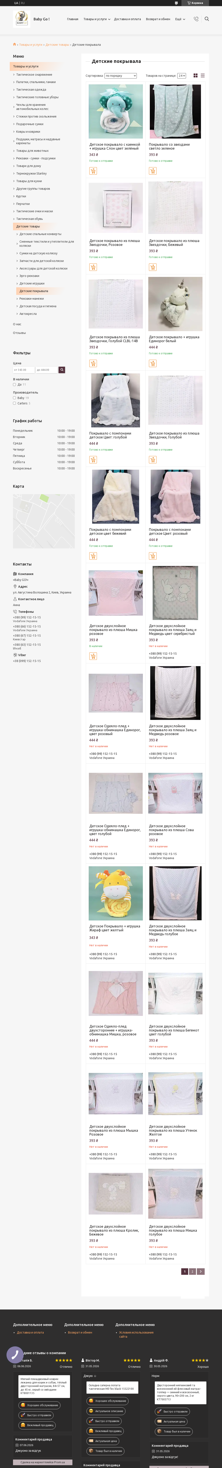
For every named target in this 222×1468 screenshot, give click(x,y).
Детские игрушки (32, 283)
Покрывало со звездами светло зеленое (169, 146)
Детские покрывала (34, 291)
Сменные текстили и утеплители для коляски (47, 243)
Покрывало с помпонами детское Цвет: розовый (170, 531)
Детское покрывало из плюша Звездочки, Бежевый (174, 243)
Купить (93, 171)
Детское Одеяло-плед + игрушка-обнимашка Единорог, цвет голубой (115, 830)
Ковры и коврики (28, 131)
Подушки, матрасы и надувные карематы (38, 141)
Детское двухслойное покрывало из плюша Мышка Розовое (113, 1130)
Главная (72, 19)
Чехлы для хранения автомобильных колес (32, 107)
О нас (17, 324)
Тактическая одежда (31, 89)
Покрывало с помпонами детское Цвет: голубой (110, 435)
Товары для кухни (29, 181)
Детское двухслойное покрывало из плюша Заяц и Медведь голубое (172, 930)
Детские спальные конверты (40, 234)
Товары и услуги (95, 19)
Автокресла (28, 314)
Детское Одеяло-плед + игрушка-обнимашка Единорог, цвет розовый (115, 730)
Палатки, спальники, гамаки (36, 82)
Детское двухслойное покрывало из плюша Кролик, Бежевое (114, 1230)
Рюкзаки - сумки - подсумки (36, 158)
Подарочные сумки (29, 124)
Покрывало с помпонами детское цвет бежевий (110, 531)
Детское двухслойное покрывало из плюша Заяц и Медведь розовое (172, 730)
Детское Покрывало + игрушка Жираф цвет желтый (114, 928)
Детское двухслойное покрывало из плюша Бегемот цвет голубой (174, 1030)
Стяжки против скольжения (36, 116)
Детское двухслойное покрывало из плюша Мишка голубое (173, 1230)
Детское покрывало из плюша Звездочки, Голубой (174, 435)
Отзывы (19, 333)
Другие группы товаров (33, 188)
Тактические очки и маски (34, 211)
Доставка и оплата (127, 19)
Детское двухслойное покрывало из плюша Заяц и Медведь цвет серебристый (172, 630)
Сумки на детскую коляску (38, 253)
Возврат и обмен (158, 19)
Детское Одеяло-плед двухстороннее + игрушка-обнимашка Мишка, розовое (112, 1030)
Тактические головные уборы (37, 97)
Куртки (21, 196)
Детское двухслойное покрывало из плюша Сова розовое (171, 830)
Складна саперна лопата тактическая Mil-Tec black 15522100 (111, 1387)
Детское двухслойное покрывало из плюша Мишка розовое (113, 630)
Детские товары (57, 44)
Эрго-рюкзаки (29, 276)
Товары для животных (32, 150)
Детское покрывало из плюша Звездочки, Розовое (114, 243)
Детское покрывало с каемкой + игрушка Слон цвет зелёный (114, 146)
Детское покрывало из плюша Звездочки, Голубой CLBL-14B (114, 339)
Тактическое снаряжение (34, 74)
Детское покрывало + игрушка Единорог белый (174, 339)
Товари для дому (28, 166)
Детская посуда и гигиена (38, 306)
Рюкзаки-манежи (32, 298)
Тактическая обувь (29, 219)
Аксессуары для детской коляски (43, 268)
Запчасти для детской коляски (42, 261)
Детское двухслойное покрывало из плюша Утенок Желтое (173, 1130)
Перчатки (23, 204)
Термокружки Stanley (31, 173)
